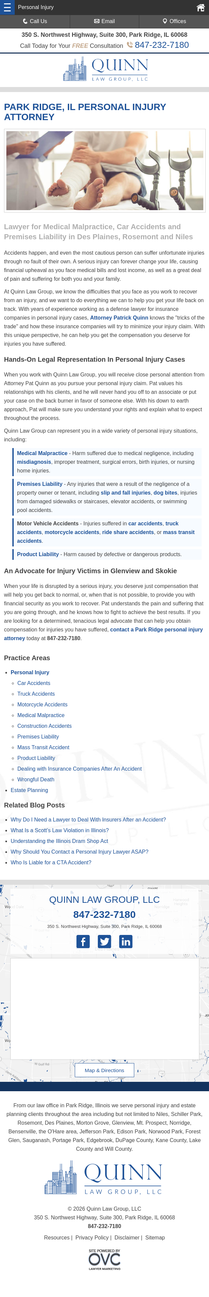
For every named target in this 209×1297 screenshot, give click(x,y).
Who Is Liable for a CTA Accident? (51, 862)
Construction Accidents (44, 726)
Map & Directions (104, 1070)
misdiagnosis (34, 462)
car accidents (145, 523)
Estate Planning (29, 790)
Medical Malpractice (42, 453)
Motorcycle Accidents (42, 704)
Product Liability (38, 554)
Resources (56, 1237)
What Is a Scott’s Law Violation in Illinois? (60, 830)
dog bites (165, 493)
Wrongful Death (35, 779)
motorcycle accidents (72, 532)
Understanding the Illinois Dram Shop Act (59, 841)
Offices (174, 21)
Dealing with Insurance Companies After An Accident (79, 769)
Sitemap (155, 1237)
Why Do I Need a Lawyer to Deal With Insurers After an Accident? (88, 820)
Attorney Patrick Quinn (119, 318)
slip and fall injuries (126, 493)
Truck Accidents (36, 694)
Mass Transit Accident (43, 747)
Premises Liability (39, 484)
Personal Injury (30, 672)
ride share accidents (128, 532)
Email (104, 21)
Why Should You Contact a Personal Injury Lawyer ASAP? (80, 852)
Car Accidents (33, 683)
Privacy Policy (92, 1237)
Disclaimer (127, 1237)
